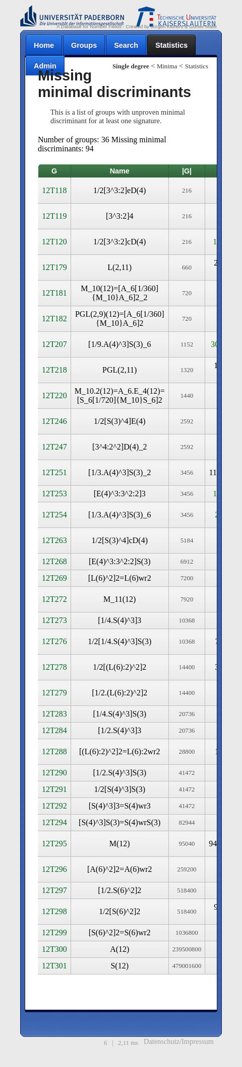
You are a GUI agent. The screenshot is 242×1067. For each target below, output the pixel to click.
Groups (84, 45)
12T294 (54, 822)
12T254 (54, 514)
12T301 (54, 965)
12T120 (54, 241)
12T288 (54, 751)
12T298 (54, 911)
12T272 (54, 599)
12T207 (54, 344)
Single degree (130, 66)
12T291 (54, 789)
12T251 (54, 472)
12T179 (54, 267)
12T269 (54, 578)
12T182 (54, 318)
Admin (45, 66)
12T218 (54, 370)
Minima (167, 66)
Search (126, 45)
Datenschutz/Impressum (179, 1041)
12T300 (54, 949)
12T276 (54, 641)
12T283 (54, 713)
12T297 (54, 890)
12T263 (54, 540)
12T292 (54, 806)
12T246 (54, 421)
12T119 (54, 216)
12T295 (54, 843)
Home (44, 45)
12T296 (54, 869)
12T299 (54, 932)
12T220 (54, 395)
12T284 (54, 730)
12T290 (54, 772)
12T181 (54, 293)
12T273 (54, 620)
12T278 (54, 667)
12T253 (54, 493)
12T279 (54, 692)
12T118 (54, 190)
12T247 (54, 446)
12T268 (54, 561)
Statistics (171, 45)
